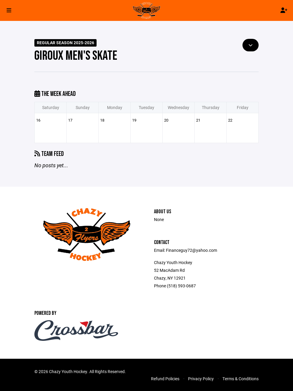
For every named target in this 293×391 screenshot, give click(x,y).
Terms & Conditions (240, 378)
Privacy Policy (201, 378)
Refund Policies (165, 378)
